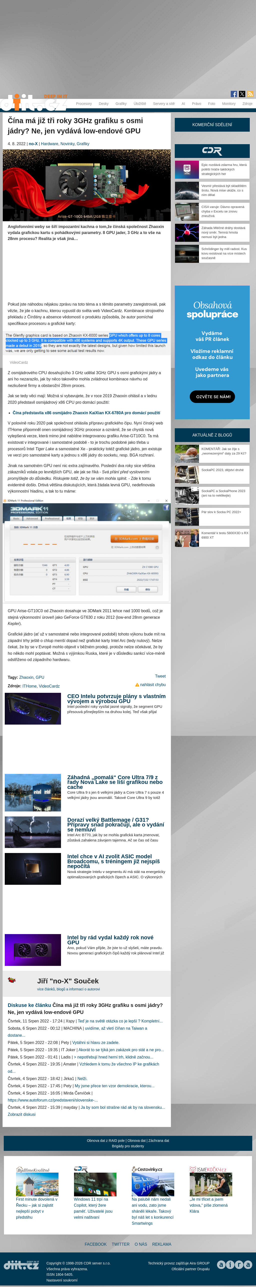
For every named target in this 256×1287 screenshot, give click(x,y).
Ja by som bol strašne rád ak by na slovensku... (123, 1107)
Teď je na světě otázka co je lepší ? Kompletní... (120, 1021)
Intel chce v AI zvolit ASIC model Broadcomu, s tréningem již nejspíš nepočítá (113, 861)
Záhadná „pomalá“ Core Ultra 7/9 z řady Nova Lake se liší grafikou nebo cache (114, 782)
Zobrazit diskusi (22, 1114)
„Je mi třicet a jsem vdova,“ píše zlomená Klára (209, 1205)
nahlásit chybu (153, 685)
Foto (211, 104)
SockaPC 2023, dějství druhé (223, 470)
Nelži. (83, 1079)
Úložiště (140, 104)
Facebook (96, 1244)
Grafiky (121, 104)
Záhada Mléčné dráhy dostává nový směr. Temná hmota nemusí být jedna (223, 232)
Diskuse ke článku (29, 1005)
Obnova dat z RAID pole (106, 1141)
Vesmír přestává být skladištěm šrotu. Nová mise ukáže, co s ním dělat (224, 190)
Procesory (84, 104)
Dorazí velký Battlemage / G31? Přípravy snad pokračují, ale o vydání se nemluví (115, 825)
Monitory (229, 104)
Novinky (67, 144)
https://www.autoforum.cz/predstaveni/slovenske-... (53, 1100)
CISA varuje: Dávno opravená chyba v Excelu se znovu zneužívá (223, 211)
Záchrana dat (158, 1141)
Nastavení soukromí (62, 1280)
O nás (141, 1244)
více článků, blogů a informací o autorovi (68, 989)
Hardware (49, 144)
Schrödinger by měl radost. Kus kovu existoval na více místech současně (224, 253)
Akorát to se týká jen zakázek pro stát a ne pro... (121, 1050)
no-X (33, 144)
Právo (196, 104)
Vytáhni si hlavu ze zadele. (96, 1042)
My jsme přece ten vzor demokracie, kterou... (114, 1086)
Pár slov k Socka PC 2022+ (221, 512)
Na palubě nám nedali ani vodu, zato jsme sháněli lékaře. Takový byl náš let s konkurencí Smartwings (153, 1211)
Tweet (160, 676)
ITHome (29, 686)
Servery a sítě (163, 104)
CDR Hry (212, 151)
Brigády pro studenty (128, 1146)
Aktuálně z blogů (212, 435)
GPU (40, 677)
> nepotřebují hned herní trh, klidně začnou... (114, 1057)
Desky (103, 104)
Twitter (121, 1244)
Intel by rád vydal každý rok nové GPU (110, 940)
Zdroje (247, 104)
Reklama (161, 1244)
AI (183, 104)
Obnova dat (137, 1141)
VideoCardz (49, 686)
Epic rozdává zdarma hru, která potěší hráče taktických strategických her (224, 169)
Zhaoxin (26, 677)
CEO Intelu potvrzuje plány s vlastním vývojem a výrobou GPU (116, 698)
